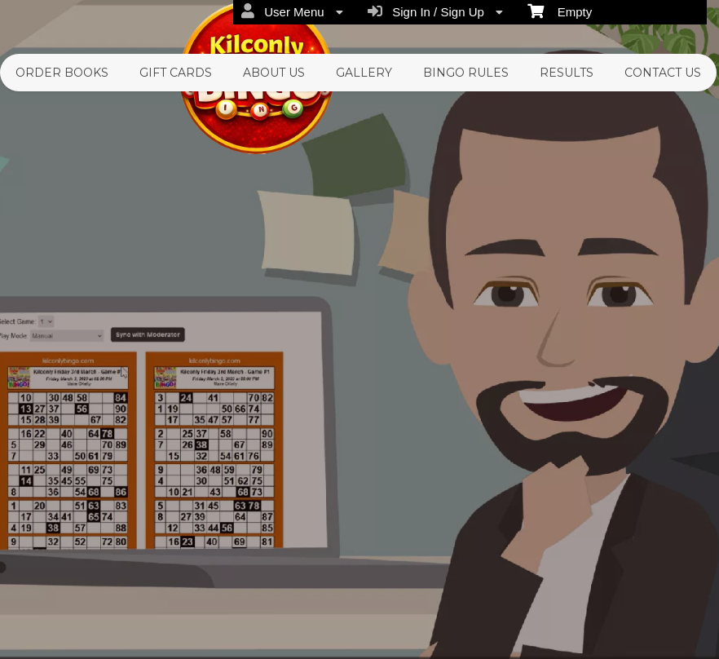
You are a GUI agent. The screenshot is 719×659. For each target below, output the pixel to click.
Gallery (364, 72)
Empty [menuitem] (559, 10)
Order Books (61, 72)
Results (566, 72)
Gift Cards (175, 72)
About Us (274, 72)
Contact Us (662, 72)
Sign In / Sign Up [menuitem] (435, 11)
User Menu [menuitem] (292, 11)
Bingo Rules (466, 72)
